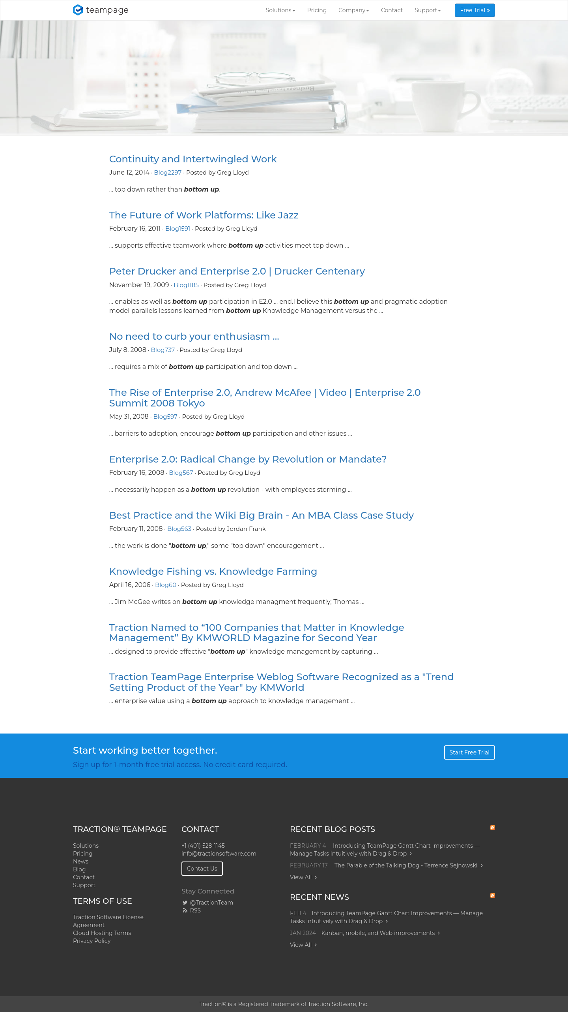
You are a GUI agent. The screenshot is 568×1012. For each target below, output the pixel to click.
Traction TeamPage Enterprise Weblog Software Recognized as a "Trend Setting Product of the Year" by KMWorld (281, 682)
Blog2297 (167, 172)
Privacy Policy (91, 940)
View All (301, 877)
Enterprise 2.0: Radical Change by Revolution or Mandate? (248, 459)
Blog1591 (177, 228)
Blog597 (165, 416)
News (80, 861)
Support (428, 10)
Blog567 (181, 472)
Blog (79, 869)
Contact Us (202, 868)
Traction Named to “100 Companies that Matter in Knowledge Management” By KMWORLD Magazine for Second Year (256, 632)
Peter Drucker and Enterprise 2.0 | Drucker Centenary (237, 271)
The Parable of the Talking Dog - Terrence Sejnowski (408, 865)
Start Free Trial (470, 752)
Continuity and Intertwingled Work (193, 159)
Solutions (280, 10)
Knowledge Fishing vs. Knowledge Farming (213, 571)
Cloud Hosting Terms (102, 933)
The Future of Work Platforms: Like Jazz (204, 215)
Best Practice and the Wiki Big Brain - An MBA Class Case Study (261, 515)
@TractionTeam (207, 902)
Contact (392, 10)
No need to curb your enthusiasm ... (194, 336)
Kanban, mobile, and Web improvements (378, 933)
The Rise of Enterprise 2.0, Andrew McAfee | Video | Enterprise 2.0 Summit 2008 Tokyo (265, 397)
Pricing (317, 10)
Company (353, 10)
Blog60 (165, 585)
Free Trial (475, 10)
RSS (191, 910)
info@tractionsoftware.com (218, 853)
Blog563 (179, 528)
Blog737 (163, 350)
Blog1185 (186, 285)
